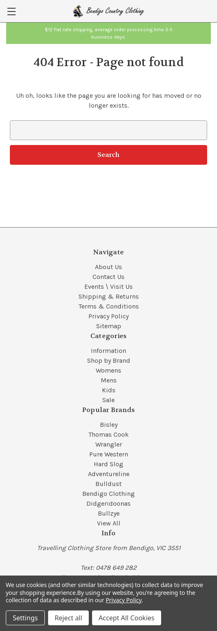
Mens (109, 380)
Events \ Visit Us (108, 286)
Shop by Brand (108, 360)
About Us (108, 267)
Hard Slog (108, 464)
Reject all (68, 617)
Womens (108, 370)
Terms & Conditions (108, 306)
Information (108, 351)
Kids (108, 390)
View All (108, 523)
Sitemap (108, 326)
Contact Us (108, 277)
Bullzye (109, 513)
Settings (25, 617)
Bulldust (108, 484)
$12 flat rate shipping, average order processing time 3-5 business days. (109, 33)
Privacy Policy (108, 316)
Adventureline (108, 474)
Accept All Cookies (127, 617)
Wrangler (108, 444)
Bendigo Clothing (108, 493)
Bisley (109, 424)
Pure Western (108, 454)
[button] (109, 33)
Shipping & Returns (108, 296)
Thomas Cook (108, 434)
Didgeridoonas (108, 503)
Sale (108, 400)
